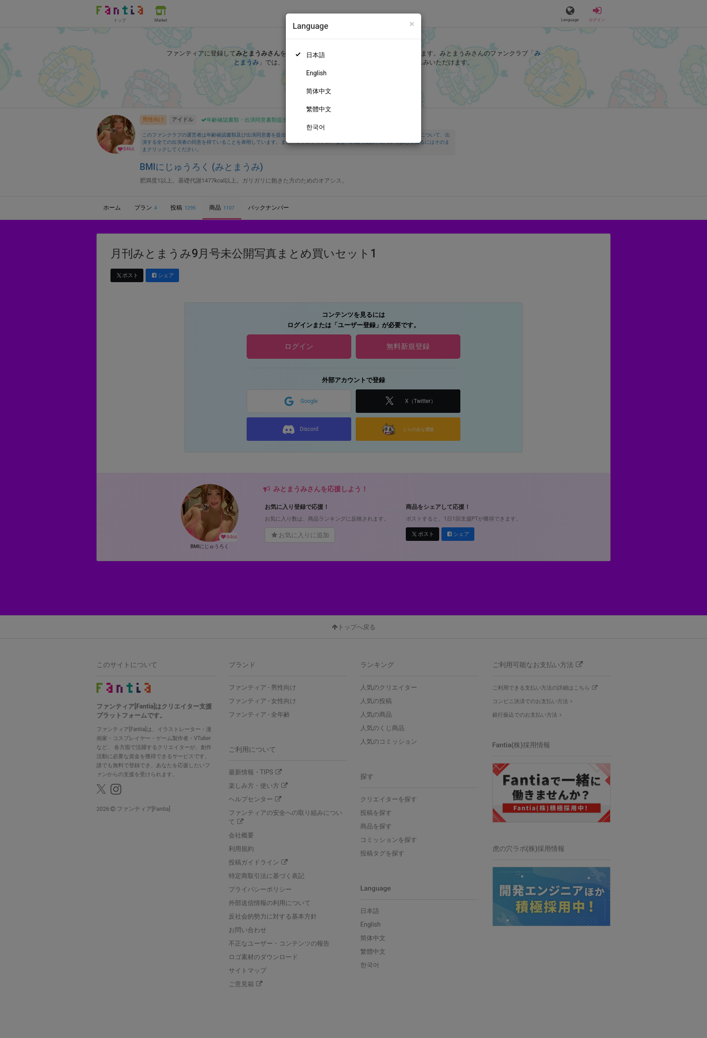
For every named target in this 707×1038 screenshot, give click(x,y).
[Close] (411, 24)
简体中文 (318, 91)
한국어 (315, 127)
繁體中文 (318, 109)
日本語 (315, 55)
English (316, 73)
